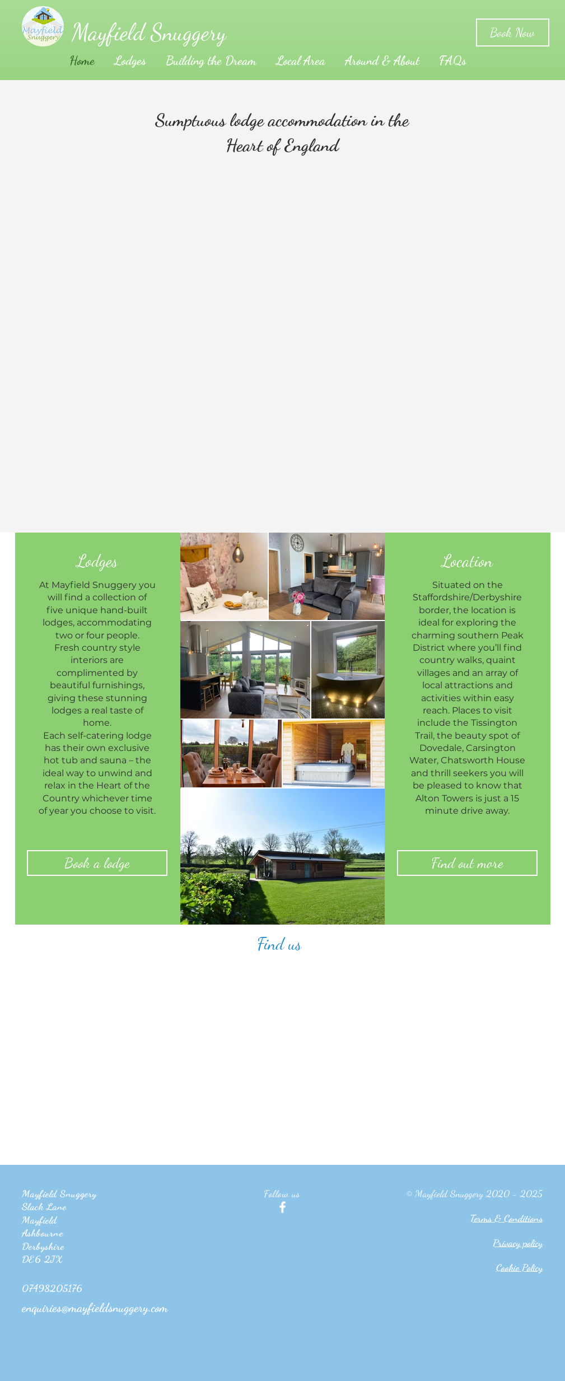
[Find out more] (467, 863)
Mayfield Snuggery (149, 32)
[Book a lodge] (97, 863)
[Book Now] (512, 32)
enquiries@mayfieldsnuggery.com (95, 1307)
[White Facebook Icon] (282, 1207)
